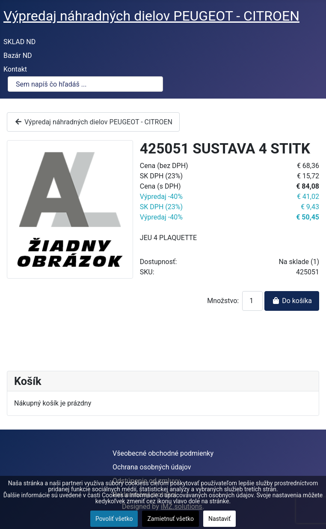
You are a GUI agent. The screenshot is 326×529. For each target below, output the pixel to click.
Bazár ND (17, 55)
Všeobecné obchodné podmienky (163, 453)
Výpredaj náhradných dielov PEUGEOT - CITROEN (93, 122)
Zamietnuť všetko (170, 518)
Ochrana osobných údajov (152, 467)
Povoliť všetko (114, 518)
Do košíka (292, 301)
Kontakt (15, 69)
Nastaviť (219, 518)
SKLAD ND (19, 42)
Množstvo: (223, 301)
